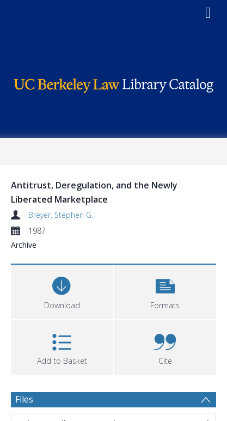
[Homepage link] (114, 83)
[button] (165, 290)
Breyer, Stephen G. (60, 215)
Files (24, 399)
